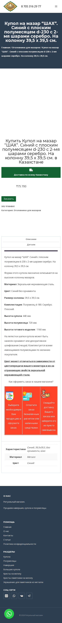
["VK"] (22, 596)
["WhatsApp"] (14, 596)
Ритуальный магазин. (14, 501)
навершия (18, 507)
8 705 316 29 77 (31, 6)
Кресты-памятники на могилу (18, 577)
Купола (6, 556)
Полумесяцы (9, 560)
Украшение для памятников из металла (23, 582)
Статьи (7, 539)
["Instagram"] (6, 596)
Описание (31, 239)
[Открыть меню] (56, 6)
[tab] (31, 239)
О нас (6, 531)
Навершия (8, 565)
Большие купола (11, 569)
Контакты (8, 535)
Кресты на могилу (12, 573)
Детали (31, 244)
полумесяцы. (40, 507)
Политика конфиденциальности (19, 543)
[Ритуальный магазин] (10, 6)
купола (28, 507)
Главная (5, 47)
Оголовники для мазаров (26, 47)
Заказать (9, 198)
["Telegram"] (29, 596)
